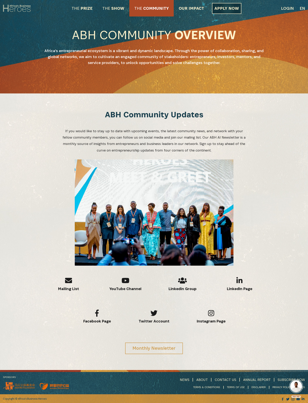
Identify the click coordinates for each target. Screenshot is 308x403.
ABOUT (202, 379)
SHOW (113, 8)
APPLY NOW (226, 8)
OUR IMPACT (191, 8)
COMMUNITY (151, 8)
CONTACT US (225, 379)
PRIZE (82, 8)
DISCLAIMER (258, 387)
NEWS (184, 379)
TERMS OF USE (236, 387)
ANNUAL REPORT (257, 379)
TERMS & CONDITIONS (206, 387)
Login (287, 8)
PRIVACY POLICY (282, 387)
